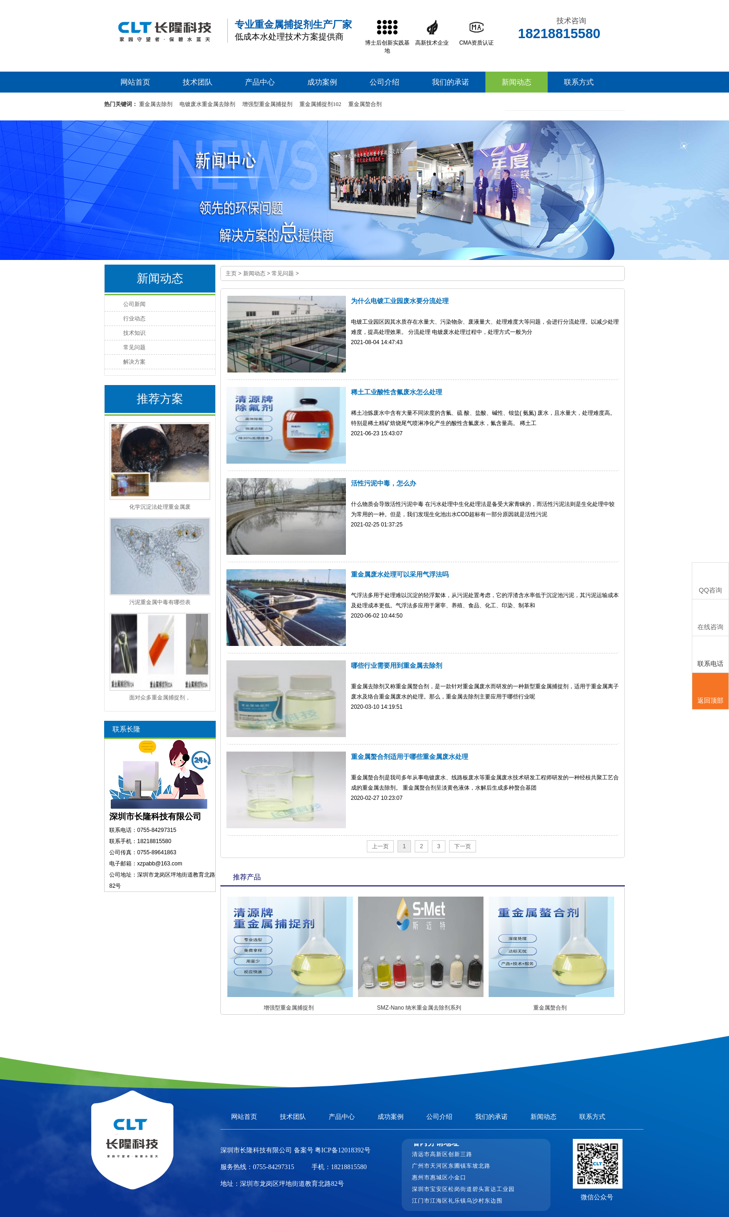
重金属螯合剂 (365, 104)
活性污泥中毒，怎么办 (383, 483)
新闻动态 (516, 82)
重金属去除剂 (155, 104)
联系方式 (579, 82)
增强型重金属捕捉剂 (267, 104)
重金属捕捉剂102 (320, 104)
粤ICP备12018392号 (342, 1150)
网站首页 (135, 82)
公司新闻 (134, 304)
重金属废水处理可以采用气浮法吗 (400, 574)
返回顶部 (710, 691)
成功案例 (322, 82)
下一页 (462, 846)
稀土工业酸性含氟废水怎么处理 (396, 392)
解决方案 (134, 362)
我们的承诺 (450, 82)
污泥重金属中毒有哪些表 (160, 602)
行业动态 (134, 318)
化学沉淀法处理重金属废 (160, 507)
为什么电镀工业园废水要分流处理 (400, 301)
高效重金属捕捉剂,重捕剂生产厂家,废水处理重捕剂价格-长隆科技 (164, 31)
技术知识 (134, 333)
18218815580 (349, 1167)
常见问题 (283, 273)
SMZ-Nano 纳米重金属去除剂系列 (419, 1007)
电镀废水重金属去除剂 (207, 104)
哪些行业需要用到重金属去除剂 (396, 665)
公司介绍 (384, 82)
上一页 (380, 846)
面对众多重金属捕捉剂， (160, 697)
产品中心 (260, 82)
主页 (231, 273)
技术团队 (197, 82)
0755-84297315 (273, 1167)
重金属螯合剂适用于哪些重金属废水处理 (409, 756)
